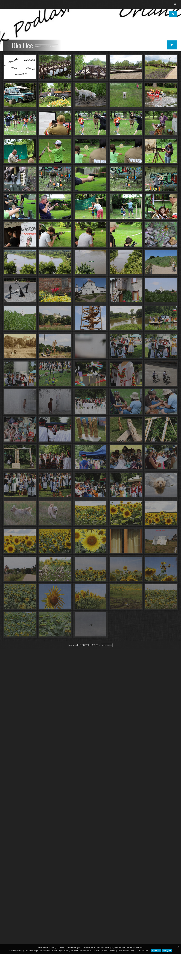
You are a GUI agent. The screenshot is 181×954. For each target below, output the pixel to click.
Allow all (156, 950)
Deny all (167, 950)
